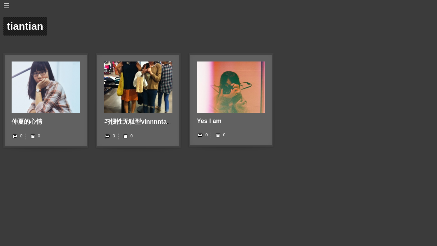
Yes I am (209, 121)
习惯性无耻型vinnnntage (139, 121)
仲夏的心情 (27, 121)
